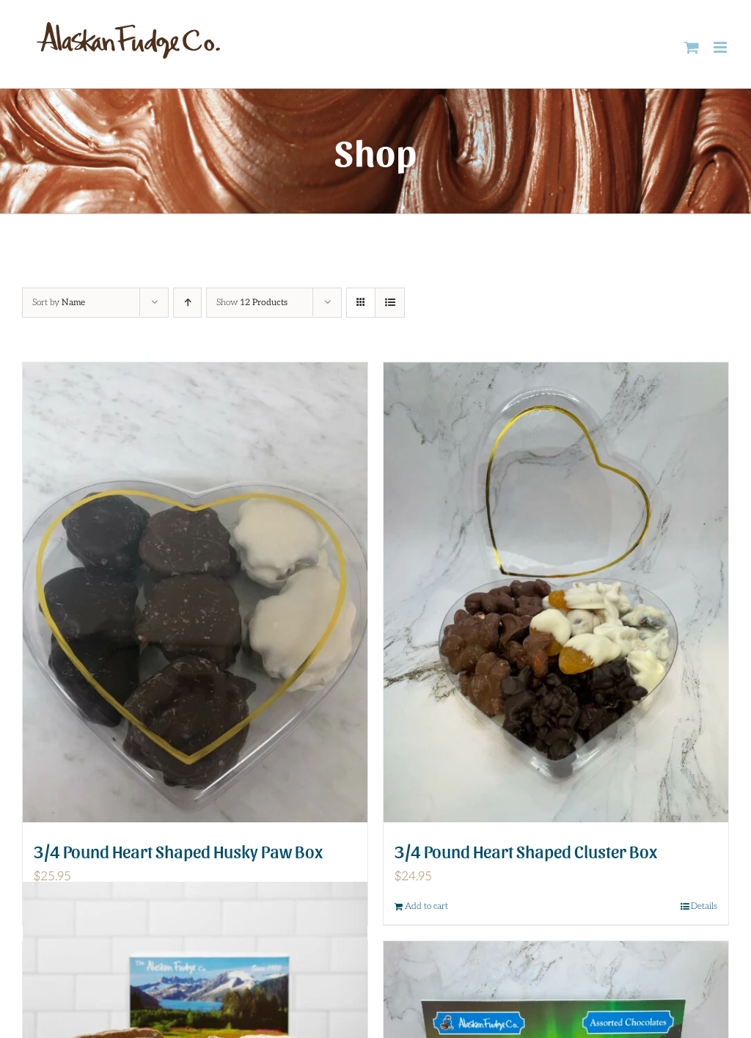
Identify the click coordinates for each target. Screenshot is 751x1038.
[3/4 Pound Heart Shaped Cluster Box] (556, 592)
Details (704, 906)
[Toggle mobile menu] (721, 47)
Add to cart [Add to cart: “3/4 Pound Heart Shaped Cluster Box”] (426, 906)
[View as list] (390, 302)
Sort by (58, 302)
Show (251, 302)
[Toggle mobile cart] (691, 47)
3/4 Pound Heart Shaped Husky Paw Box (178, 850)
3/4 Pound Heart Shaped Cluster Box (526, 850)
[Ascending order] (187, 303)
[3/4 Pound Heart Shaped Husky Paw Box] (195, 592)
